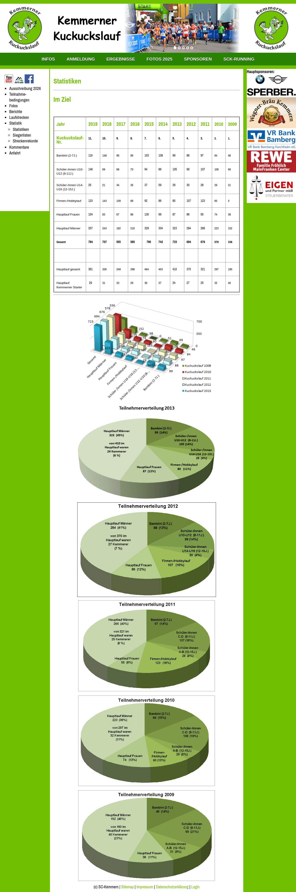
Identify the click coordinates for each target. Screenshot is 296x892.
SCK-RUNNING (238, 59)
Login (195, 887)
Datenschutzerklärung (172, 887)
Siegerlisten (22, 135)
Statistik (15, 123)
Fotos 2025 (160, 59)
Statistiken (21, 129)
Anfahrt (14, 153)
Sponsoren (198, 59)
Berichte (15, 111)
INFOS (48, 59)
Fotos (13, 106)
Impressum (144, 887)
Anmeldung (81, 59)
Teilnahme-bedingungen (19, 97)
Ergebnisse (120, 59)
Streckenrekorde (25, 141)
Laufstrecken (19, 117)
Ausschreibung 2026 (25, 88)
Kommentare (19, 147)
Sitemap (127, 887)
